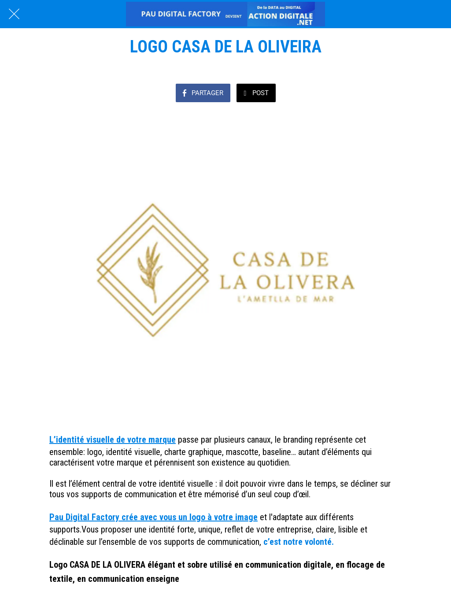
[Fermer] (14, 14)
